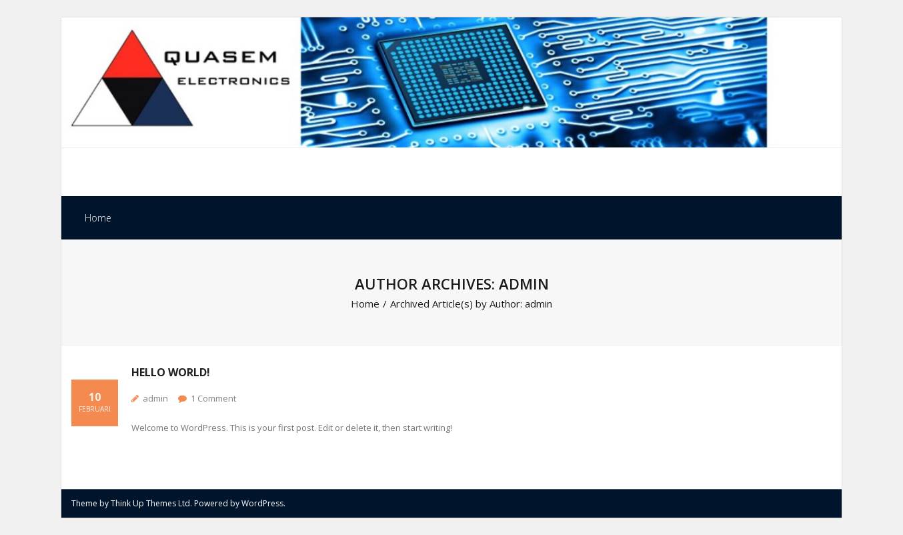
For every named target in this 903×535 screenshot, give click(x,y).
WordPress (262, 503)
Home (98, 217)
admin (155, 398)
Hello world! (170, 372)
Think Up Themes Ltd (150, 503)
